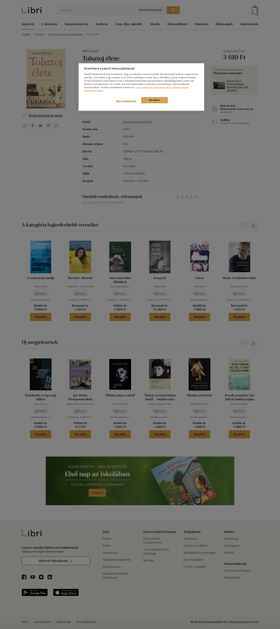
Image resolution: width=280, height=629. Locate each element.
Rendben (154, 100)
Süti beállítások (126, 101)
